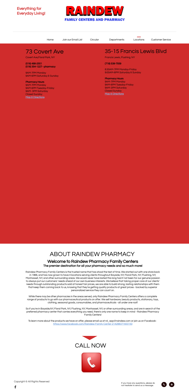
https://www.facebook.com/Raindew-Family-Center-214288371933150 (92, 324)
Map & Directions (35, 97)
